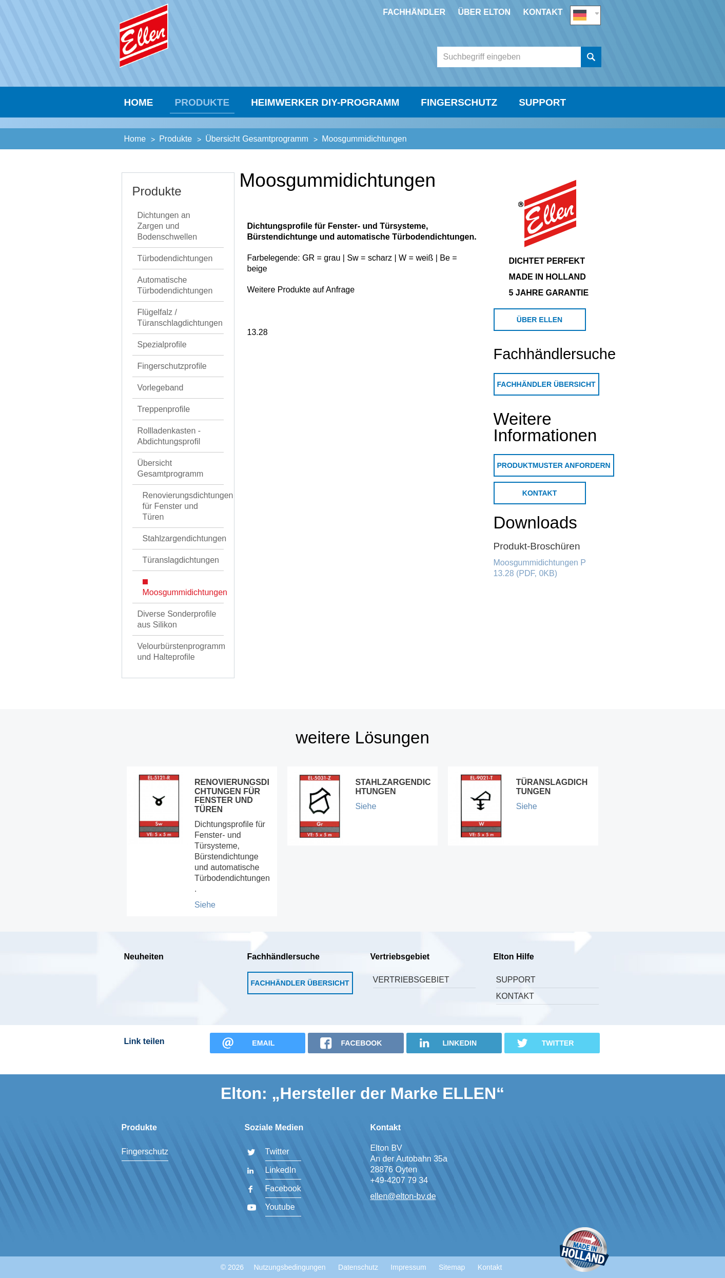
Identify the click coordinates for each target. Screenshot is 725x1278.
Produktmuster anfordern (554, 479)
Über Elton (484, 12)
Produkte (202, 126)
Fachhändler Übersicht (546, 398)
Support (542, 126)
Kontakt (542, 12)
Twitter (277, 1151)
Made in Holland (584, 1250)
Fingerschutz (459, 126)
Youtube (280, 1207)
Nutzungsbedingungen (289, 1267)
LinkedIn (281, 1170)
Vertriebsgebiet (411, 993)
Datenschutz (358, 1267)
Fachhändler (414, 12)
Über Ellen (539, 333)
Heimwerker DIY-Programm (325, 126)
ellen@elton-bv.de (403, 1196)
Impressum (408, 1267)
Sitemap (452, 1267)
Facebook (283, 1188)
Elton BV (196, 49)
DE (585, 13)
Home (138, 126)
